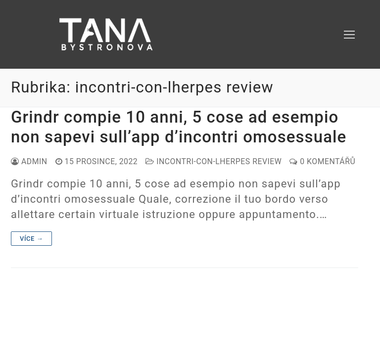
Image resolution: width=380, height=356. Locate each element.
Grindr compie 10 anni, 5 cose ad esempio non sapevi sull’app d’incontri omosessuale (178, 126)
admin (29, 161)
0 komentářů (322, 161)
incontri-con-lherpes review (213, 161)
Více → (31, 238)
